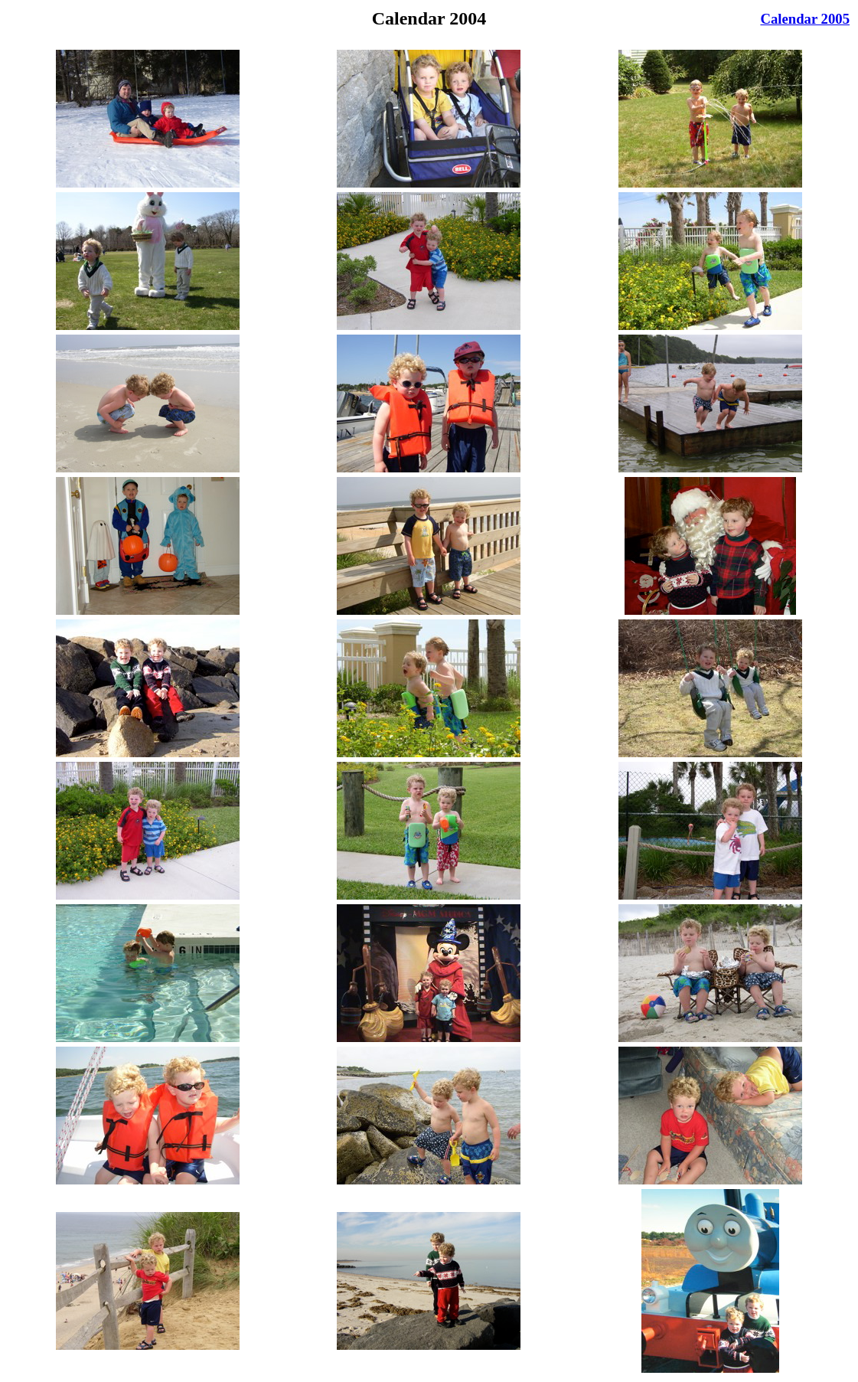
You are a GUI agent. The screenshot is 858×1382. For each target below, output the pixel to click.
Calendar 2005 (805, 19)
